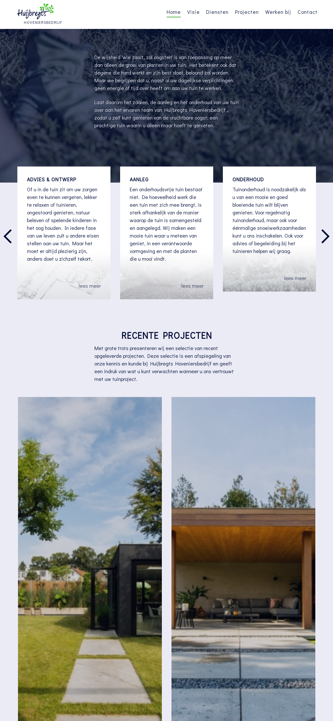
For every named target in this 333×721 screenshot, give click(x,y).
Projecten (247, 11)
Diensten (217, 11)
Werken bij (278, 11)
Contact (308, 11)
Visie (193, 11)
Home (174, 11)
